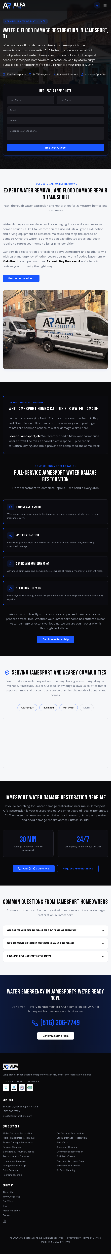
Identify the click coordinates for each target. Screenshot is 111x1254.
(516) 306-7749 (56, 1028)
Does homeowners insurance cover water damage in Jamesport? (55, 948)
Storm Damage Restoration (72, 1137)
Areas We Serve (11, 1210)
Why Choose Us (11, 1196)
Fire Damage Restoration (70, 1133)
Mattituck (68, 712)
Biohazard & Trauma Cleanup (18, 1151)
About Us (8, 1192)
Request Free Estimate (78, 873)
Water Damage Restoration (18, 1133)
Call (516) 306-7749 (33, 873)
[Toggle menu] (105, 5)
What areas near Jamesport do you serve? (55, 961)
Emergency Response (14, 1160)
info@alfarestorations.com (17, 1115)
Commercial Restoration (70, 1151)
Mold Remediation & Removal (19, 1137)
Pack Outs (62, 1142)
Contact (7, 1215)
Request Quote (55, 147)
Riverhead (48, 712)
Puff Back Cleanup (66, 1156)
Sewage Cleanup (12, 1147)
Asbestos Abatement (68, 1165)
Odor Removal (10, 1170)
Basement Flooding (67, 1147)
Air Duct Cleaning (66, 1170)
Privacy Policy (73, 1237)
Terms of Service (92, 1237)
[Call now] (97, 5)
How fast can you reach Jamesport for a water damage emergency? (55, 935)
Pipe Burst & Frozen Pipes (70, 1160)
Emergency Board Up (14, 1165)
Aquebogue (27, 712)
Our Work (8, 1201)
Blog (5, 1205)
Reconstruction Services (16, 1156)
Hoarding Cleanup (12, 1174)
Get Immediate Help (21, 283)
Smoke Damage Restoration (18, 1142)
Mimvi (67, 1241)
